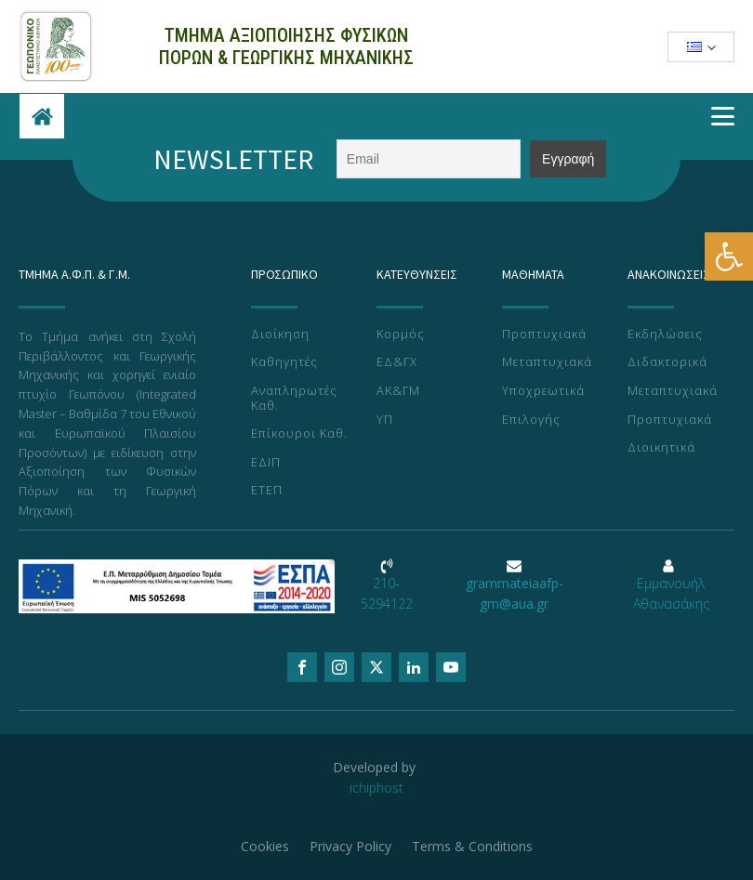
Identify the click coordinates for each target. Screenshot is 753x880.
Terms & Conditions (475, 845)
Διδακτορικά (667, 362)
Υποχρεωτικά (543, 391)
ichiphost (376, 787)
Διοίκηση (280, 334)
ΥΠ (384, 420)
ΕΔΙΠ (266, 462)
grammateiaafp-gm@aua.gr (514, 593)
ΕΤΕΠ (267, 490)
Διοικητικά (661, 447)
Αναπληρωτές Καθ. (294, 398)
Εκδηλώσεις (665, 334)
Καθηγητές (284, 362)
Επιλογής (531, 420)
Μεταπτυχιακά (547, 362)
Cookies (264, 845)
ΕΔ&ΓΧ (396, 362)
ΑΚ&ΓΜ (398, 391)
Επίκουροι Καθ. (299, 434)
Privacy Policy (351, 845)
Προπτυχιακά (544, 334)
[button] (729, 256)
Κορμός (400, 334)
